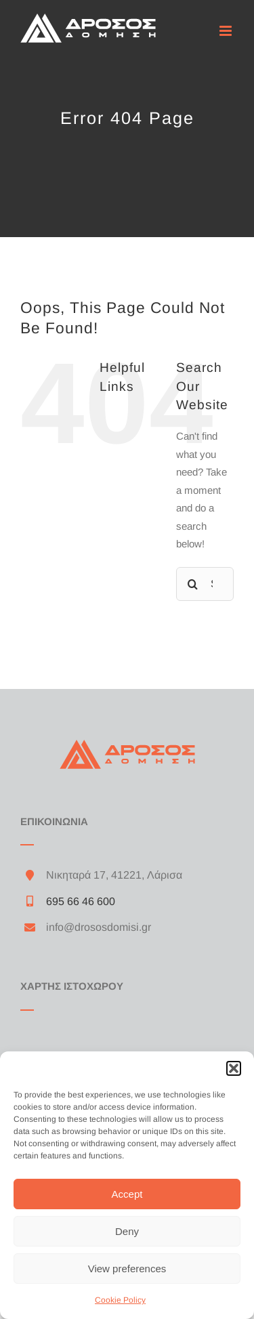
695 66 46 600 (80, 901)
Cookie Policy (120, 1300)
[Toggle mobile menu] (226, 31)
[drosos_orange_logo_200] (127, 745)
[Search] (193, 584)
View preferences (127, 1268)
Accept (127, 1194)
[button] (233, 1068)
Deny (127, 1231)
